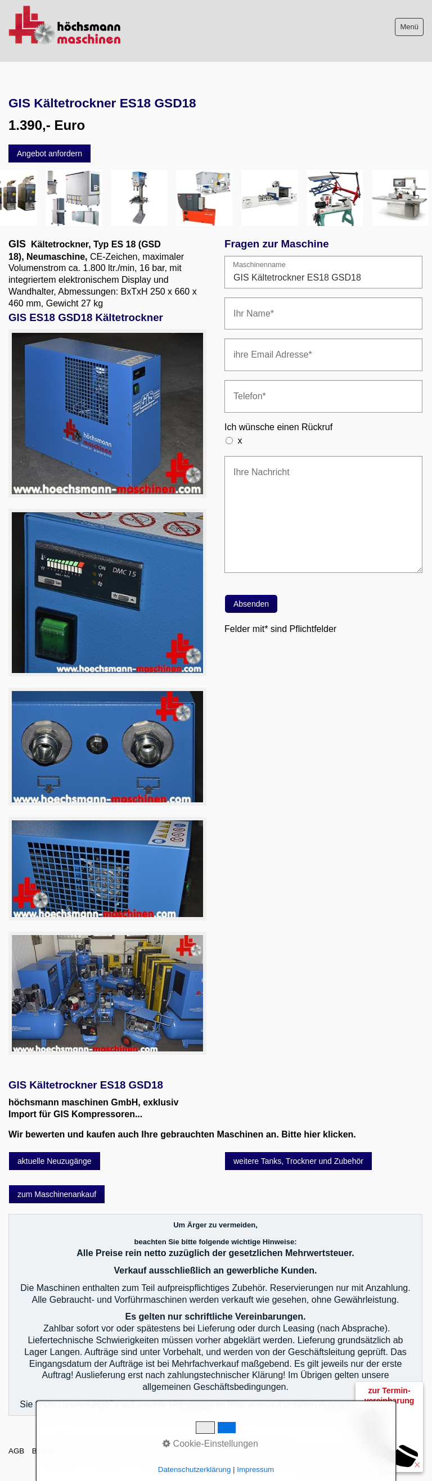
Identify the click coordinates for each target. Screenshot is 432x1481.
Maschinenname (259, 265)
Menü (409, 26)
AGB (16, 1451)
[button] (49, 153)
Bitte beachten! (57, 1451)
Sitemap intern (158, 1451)
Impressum (108, 1451)
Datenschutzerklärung (227, 1451)
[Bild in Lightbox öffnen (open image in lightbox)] (107, 413)
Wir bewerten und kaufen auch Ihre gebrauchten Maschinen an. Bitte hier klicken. (182, 1134)
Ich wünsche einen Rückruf (278, 427)
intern (280, 1451)
